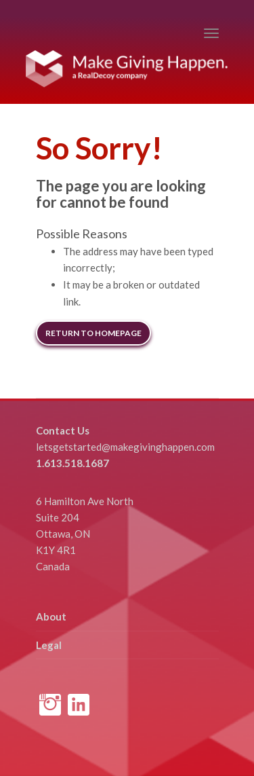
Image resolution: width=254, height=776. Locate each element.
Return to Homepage (93, 333)
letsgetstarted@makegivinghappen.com (125, 447)
